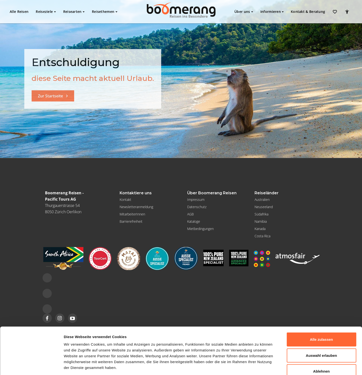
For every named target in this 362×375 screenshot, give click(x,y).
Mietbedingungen (200, 228)
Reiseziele (46, 11)
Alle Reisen (19, 11)
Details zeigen (258, 365)
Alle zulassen (321, 311)
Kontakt (308, 11)
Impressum (195, 199)
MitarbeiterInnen (132, 214)
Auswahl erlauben (321, 327)
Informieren (272, 11)
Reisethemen (104, 11)
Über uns (243, 11)
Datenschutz (196, 207)
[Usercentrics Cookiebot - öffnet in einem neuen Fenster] (31, 365)
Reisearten (74, 11)
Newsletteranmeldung (136, 207)
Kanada (260, 228)
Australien (262, 199)
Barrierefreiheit (131, 221)
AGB (190, 214)
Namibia (261, 221)
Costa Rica (262, 236)
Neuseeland (264, 207)
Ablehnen (321, 343)
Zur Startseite (50, 96)
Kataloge (193, 221)
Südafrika (261, 214)
